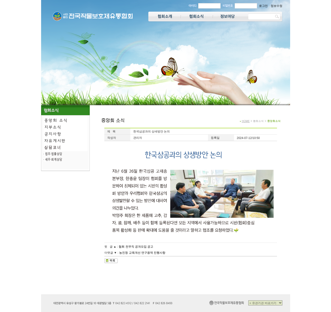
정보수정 (276, 6)
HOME (246, 121)
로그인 (263, 6)
